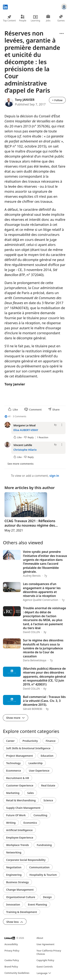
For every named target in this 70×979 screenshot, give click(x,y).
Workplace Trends (17, 845)
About (40, 938)
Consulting (40, 815)
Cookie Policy (11, 960)
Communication (39, 867)
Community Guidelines (16, 973)
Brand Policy (11, 966)
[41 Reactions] (7, 416)
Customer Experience (19, 785)
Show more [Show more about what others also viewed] (15, 718)
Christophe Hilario (25, 449)
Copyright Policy (45, 960)
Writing (11, 822)
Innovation (13, 904)
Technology (13, 763)
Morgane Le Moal (24, 425)
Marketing (12, 793)
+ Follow (57, 100)
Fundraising (44, 845)
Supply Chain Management (23, 808)
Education (47, 755)
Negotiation (13, 867)
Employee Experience (19, 837)
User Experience (39, 770)
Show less (14, 922)
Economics (30, 822)
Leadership (36, 763)
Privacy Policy (11, 950)
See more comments (20, 463)
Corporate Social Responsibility (26, 860)
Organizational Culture (20, 897)
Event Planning (37, 904)
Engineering (14, 875)
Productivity (30, 741)
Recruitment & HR (17, 778)
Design (47, 897)
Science (48, 800)
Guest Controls (45, 966)
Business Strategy (17, 882)
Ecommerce (13, 770)
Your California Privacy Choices (49, 952)
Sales (30, 793)
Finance (51, 741)
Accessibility (11, 944)
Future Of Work (16, 815)
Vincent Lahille (22, 445)
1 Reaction (42, 437)
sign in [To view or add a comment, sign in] (54, 476)
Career (10, 741)
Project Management (19, 755)
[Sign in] (64, 7)
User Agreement (46, 944)
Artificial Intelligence (19, 830)
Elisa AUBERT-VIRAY (25, 430)
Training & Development (21, 912)
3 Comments (19, 416)
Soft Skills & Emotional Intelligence (28, 748)
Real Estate (48, 785)
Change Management (20, 889)
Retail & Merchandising (21, 800)
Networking (13, 852)
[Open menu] (62, 33)
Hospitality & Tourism (43, 875)
